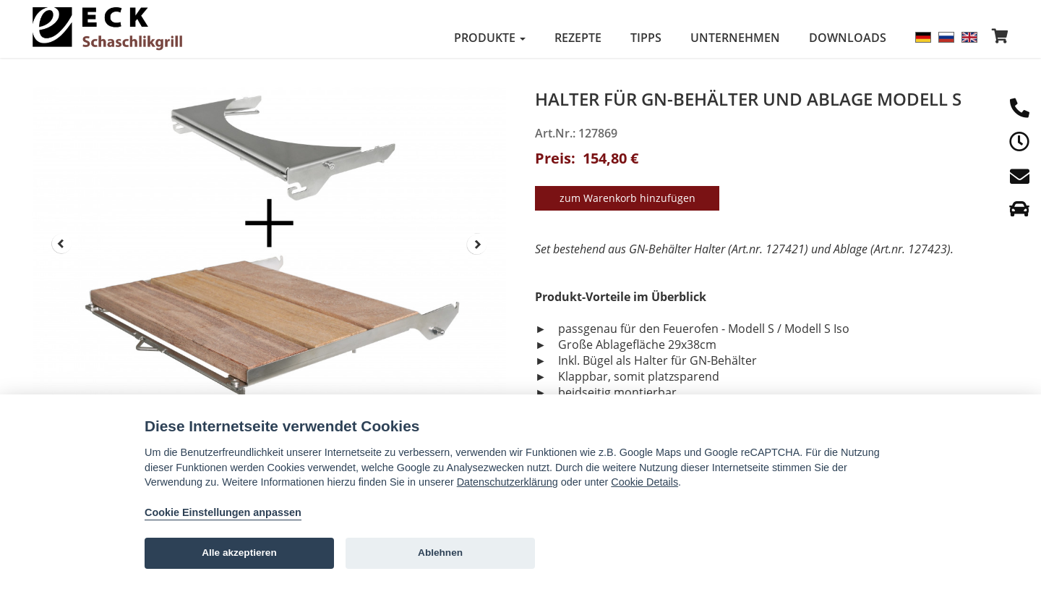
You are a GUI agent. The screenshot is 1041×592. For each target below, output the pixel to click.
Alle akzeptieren (239, 552)
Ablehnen (440, 552)
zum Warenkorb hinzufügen (627, 196)
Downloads (847, 38)
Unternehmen (735, 38)
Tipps (645, 38)
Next (477, 244)
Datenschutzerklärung (507, 482)
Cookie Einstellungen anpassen (223, 512)
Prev (61, 244)
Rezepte (577, 38)
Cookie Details (644, 482)
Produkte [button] (490, 38)
